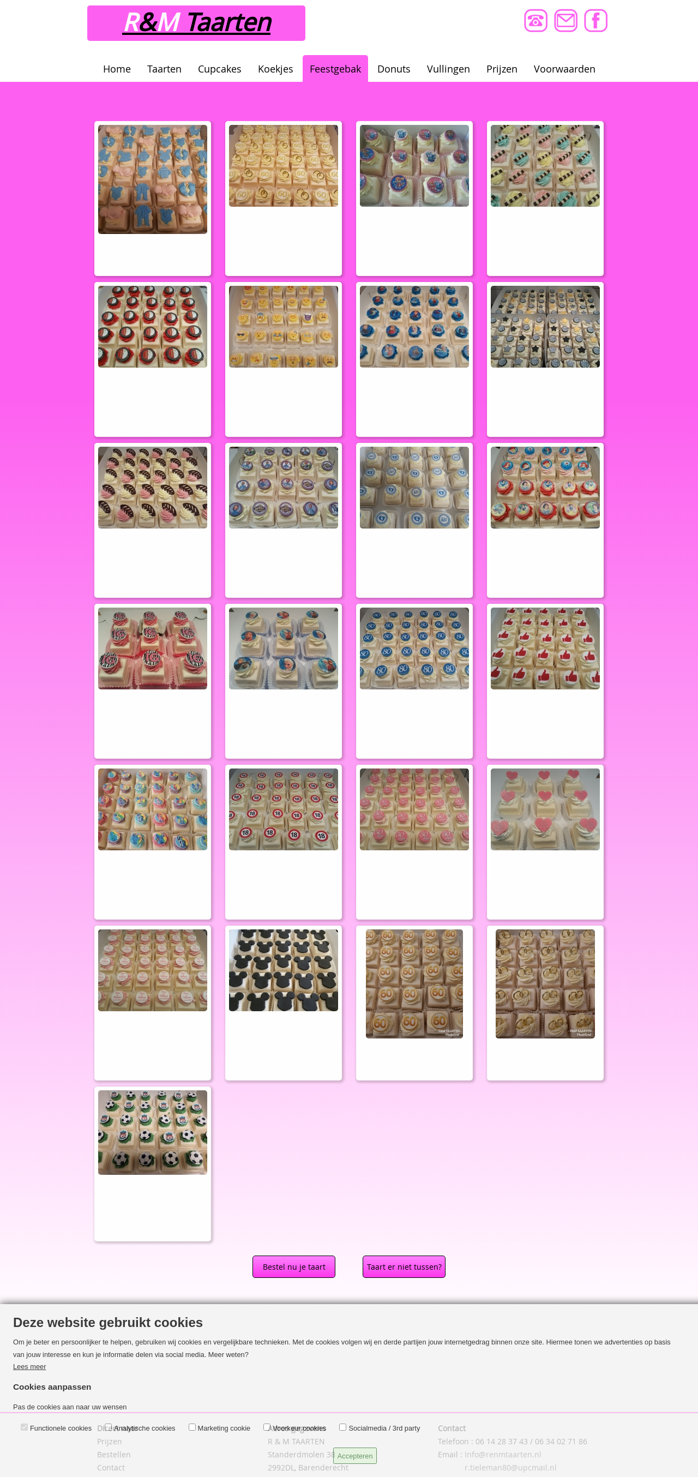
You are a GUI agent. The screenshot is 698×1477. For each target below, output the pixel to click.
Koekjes (275, 68)
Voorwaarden (564, 68)
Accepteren (355, 1456)
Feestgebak (335, 68)
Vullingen (448, 68)
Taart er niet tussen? (404, 1267)
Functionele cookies (61, 1428)
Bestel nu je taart (294, 1267)
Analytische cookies (144, 1428)
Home (117, 68)
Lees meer (29, 1366)
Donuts (394, 68)
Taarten (164, 68)
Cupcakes (220, 68)
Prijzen (502, 68)
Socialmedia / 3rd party (384, 1428)
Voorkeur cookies (299, 1428)
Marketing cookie (224, 1428)
